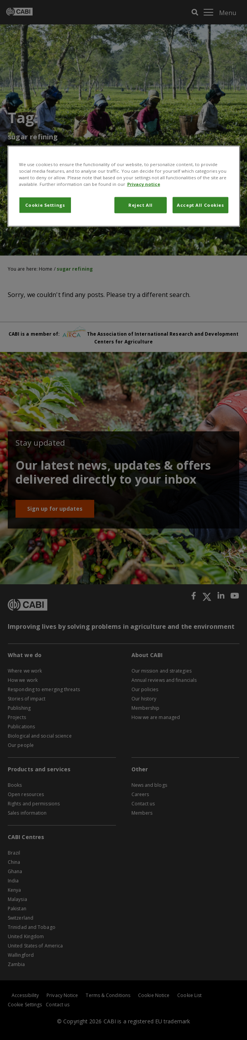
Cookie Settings (45, 205)
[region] (123, 186)
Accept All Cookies (200, 205)
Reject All (140, 205)
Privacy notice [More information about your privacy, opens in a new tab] (143, 184)
